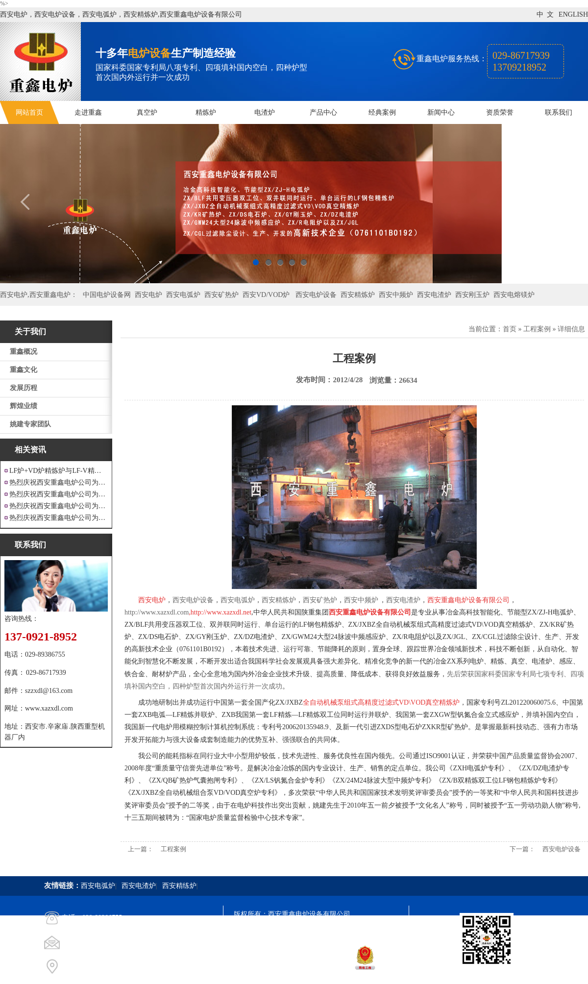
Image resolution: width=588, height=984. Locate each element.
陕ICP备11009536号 (304, 931)
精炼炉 (206, 112)
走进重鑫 (88, 112)
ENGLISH (573, 14)
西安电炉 (148, 294)
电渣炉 (264, 112)
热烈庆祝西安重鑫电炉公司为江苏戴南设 (58, 482)
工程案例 (537, 329)
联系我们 (558, 112)
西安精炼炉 (358, 294)
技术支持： (251, 967)
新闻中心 (441, 112)
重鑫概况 (23, 351)
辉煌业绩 (23, 406)
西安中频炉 (396, 294)
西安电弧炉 (183, 294)
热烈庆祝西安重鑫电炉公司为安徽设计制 (58, 517)
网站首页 (29, 112)
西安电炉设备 (316, 294)
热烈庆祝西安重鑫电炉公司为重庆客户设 (58, 506)
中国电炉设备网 (107, 294)
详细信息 (571, 329)
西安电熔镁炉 (514, 294)
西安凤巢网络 (288, 967)
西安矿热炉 (221, 294)
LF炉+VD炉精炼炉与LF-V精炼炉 (58, 470)
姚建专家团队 (30, 424)
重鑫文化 (23, 369)
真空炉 (147, 112)
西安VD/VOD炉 (266, 294)
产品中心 (323, 112)
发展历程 (23, 388)
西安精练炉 (179, 885)
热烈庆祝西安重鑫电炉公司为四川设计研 (58, 494)
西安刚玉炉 (472, 294)
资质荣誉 (500, 112)
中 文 (545, 14)
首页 (509, 329)
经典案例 (382, 112)
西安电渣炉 (434, 294)
